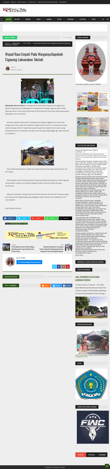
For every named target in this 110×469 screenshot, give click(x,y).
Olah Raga (83, 19)
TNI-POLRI (17, 19)
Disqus (56, 285)
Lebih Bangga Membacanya (29, 262)
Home (8, 19)
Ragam (38, 19)
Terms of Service (22, 2)
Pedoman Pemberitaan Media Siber (47, 2)
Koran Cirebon (60, 467)
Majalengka (16, 43)
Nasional (28, 19)
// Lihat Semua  (66, 37)
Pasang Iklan (62, 2)
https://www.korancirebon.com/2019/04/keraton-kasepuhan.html (91, 356)
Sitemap (13, 2)
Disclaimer (6, 2)
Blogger (45, 285)
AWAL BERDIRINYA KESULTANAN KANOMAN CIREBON (87, 278)
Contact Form (32, 2)
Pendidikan (70, 19)
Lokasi (93, 19)
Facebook (67, 285)
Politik (59, 19)
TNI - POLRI (27, 43)
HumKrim (48, 19)
